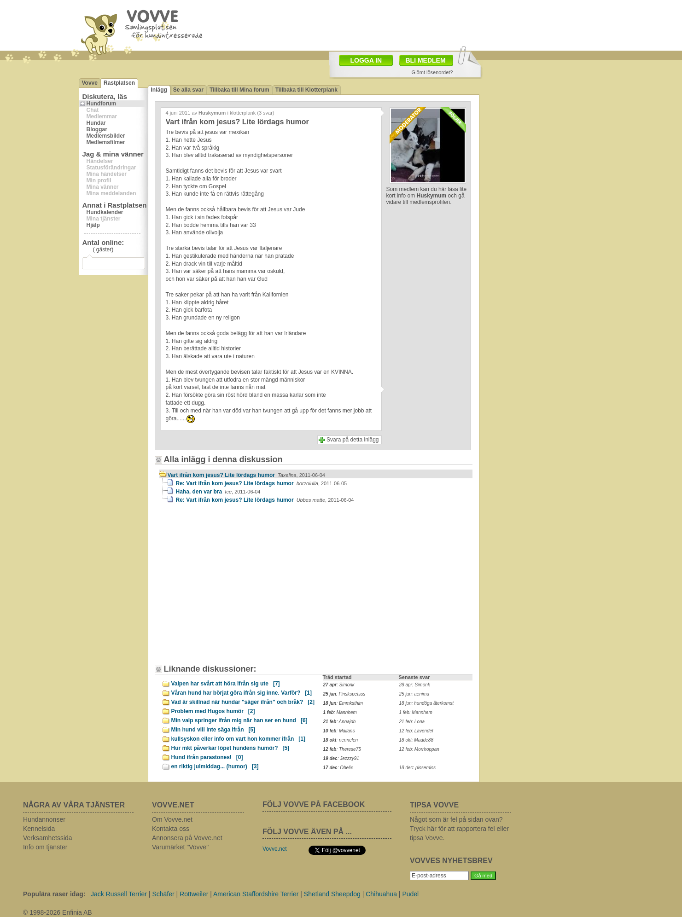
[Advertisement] (238, 588)
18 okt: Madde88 (416, 740)
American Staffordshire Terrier (255, 894)
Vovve (90, 83)
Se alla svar (188, 90)
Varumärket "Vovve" (180, 847)
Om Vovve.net (172, 819)
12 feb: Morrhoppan (419, 749)
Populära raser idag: (54, 894)
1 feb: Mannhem (415, 712)
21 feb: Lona (412, 721)
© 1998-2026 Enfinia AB (57, 912)
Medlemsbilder (106, 136)
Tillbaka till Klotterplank (306, 90)
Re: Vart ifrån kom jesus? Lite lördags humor (261, 483)
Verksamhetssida (47, 838)
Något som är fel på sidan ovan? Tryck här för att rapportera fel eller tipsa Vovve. (459, 829)
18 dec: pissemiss (417, 767)
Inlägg (159, 90)
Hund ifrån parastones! (207, 757)
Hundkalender (105, 212)
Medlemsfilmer (106, 142)
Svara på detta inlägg (352, 439)
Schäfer (163, 894)
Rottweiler (194, 894)
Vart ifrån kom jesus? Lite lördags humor (246, 475)
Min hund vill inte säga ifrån (213, 729)
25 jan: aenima (414, 693)
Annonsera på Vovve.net (187, 838)
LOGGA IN (366, 60)
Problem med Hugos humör (213, 711)
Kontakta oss (170, 828)
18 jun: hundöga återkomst (426, 703)
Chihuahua (381, 894)
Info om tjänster (45, 847)
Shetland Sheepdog (332, 894)
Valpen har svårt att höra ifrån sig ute (225, 683)
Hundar (96, 123)
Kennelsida (39, 828)
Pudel (410, 894)
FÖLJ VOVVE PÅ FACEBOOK (313, 804)
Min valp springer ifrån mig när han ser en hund (239, 720)
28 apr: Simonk (414, 684)
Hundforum (102, 103)
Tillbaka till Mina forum (239, 90)
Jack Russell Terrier (119, 894)
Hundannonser (44, 819)
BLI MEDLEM (426, 60)
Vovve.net (274, 849)
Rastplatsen (119, 83)
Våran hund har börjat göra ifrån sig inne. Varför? (241, 693)
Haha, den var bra (218, 491)
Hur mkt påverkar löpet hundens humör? (230, 748)
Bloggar (97, 129)
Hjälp (93, 225)
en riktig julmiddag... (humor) (215, 766)
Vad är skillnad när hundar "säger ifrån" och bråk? (243, 702)
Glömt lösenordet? (432, 72)
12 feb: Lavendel (416, 730)
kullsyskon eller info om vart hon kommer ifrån (238, 739)
